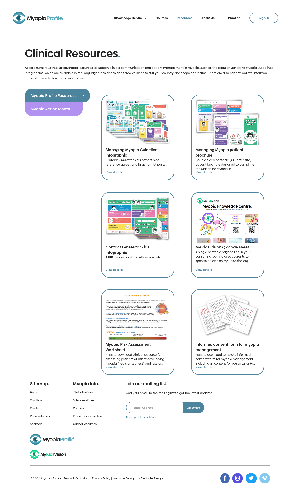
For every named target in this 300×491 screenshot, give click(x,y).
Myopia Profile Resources (54, 95)
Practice (234, 18)
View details (114, 172)
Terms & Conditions (77, 478)
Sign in (264, 18)
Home (34, 392)
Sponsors (36, 424)
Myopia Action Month (50, 109)
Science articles (83, 400)
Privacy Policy (101, 478)
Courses (161, 18)
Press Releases (40, 416)
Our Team (36, 408)
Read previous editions (141, 417)
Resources (184, 18)
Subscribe (193, 408)
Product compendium (88, 416)
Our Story (36, 400)
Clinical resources (85, 424)
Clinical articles (83, 392)
